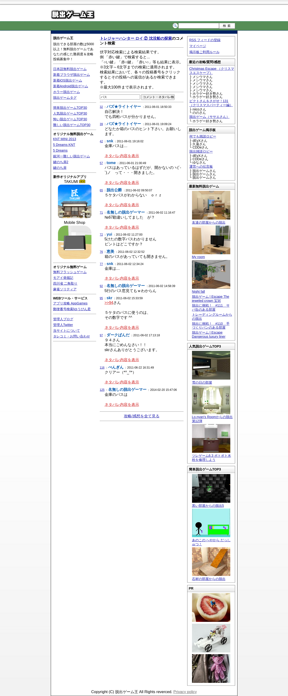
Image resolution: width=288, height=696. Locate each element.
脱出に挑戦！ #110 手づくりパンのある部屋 (211, 326)
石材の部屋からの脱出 (211, 577)
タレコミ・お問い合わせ (71, 336)
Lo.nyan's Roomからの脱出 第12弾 (212, 417)
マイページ (197, 46)
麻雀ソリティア (65, 289)
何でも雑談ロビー (202, 136)
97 (101, 335)
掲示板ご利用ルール (204, 52)
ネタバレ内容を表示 (122, 156)
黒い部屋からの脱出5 (211, 504)
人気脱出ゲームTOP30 (70, 113)
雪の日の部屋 (211, 380)
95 (101, 298)
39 (101, 124)
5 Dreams (60, 150)
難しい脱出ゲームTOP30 (71, 125)
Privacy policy (185, 692)
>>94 (109, 303)
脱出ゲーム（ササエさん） (209, 117)
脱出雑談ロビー (201, 151)
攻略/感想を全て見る (141, 416)
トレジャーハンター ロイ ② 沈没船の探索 (136, 38)
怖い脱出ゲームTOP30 (70, 119)
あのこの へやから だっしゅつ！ (211, 540)
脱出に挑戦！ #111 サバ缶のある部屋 (211, 307)
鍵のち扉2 (60, 162)
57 (101, 163)
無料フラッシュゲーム (70, 272)
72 (101, 234)
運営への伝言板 (201, 166)
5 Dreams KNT (64, 145)
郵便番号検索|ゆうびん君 (72, 309)
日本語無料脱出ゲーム (70, 69)
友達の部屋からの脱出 (211, 220)
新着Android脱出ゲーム (70, 86)
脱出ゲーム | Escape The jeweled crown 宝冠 (210, 299)
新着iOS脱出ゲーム (67, 80)
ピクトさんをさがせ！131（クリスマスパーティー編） (211, 103)
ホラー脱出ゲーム (66, 92)
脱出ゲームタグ (65, 97)
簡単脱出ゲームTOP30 (70, 108)
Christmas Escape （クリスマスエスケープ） (211, 71)
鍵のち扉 (60, 168)
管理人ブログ (63, 319)
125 (102, 390)
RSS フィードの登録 (205, 40)
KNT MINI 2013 (64, 139)
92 (101, 286)
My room (211, 255)
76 (101, 252)
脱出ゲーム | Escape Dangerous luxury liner (209, 334)
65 (101, 190)
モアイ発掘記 (63, 278)
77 (101, 264)
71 (101, 212)
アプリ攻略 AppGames (70, 303)
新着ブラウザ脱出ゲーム (71, 75)
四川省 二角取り (65, 283)
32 (101, 107)
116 (102, 367)
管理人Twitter (63, 325)
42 (101, 141)
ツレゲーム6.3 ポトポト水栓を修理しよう (211, 456)
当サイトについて (66, 330)
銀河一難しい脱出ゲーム (71, 156)
